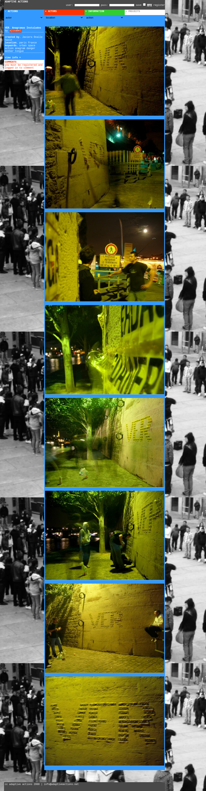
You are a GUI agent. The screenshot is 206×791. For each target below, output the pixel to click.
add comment (26, 62)
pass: (104, 5)
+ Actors (51, 11)
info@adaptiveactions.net (61, 784)
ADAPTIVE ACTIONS (16, 1)
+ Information (94, 11)
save (141, 5)
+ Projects (133, 11)
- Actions (11, 11)
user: (70, 5)
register (159, 5)
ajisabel (15, 30)
